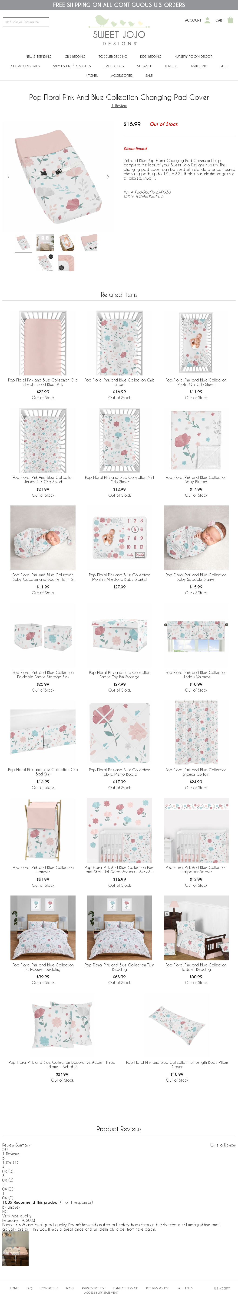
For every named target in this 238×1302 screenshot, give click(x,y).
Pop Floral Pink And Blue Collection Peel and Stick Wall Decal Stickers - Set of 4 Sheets (119, 869)
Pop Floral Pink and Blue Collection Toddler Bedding (196, 967)
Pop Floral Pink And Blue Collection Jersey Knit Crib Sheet (43, 479)
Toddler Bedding (113, 56)
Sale (149, 75)
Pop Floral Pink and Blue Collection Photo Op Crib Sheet (196, 382)
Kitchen (92, 75)
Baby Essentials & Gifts (72, 66)
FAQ (29, 1288)
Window (171, 66)
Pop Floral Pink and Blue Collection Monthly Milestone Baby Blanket (119, 577)
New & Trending (39, 56)
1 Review (119, 105)
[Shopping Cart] (230, 20)
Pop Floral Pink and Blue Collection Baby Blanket (196, 479)
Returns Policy (157, 1288)
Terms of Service (125, 1288)
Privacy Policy (93, 1288)
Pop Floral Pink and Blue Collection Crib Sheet (120, 382)
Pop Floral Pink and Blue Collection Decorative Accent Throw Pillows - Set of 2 (62, 1064)
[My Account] (207, 20)
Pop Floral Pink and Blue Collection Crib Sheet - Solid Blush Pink (43, 382)
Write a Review (223, 1145)
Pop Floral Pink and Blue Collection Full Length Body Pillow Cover (177, 1064)
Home (14, 1288)
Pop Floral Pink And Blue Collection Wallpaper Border (196, 869)
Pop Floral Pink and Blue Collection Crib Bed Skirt (43, 771)
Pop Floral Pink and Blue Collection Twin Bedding (119, 967)
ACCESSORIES (121, 75)
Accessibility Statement (101, 1292)
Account (193, 20)
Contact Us (49, 1288)
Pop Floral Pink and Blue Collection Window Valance (196, 674)
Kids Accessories (25, 66)
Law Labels (184, 1288)
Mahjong (199, 66)
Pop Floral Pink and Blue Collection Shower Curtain (196, 772)
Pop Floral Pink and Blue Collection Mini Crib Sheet (119, 479)
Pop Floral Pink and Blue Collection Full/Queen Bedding (43, 967)
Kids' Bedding (151, 56)
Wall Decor (114, 66)
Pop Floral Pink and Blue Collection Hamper (43, 869)
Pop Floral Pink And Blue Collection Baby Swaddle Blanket (196, 577)
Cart (219, 20)
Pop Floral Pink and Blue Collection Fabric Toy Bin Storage (119, 674)
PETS (224, 66)
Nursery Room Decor (193, 56)
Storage (144, 66)
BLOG (70, 1288)
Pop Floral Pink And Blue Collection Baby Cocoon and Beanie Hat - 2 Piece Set (43, 577)
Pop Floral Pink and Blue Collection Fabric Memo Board (119, 772)
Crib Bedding (75, 56)
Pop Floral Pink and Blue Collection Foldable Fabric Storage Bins (43, 674)
